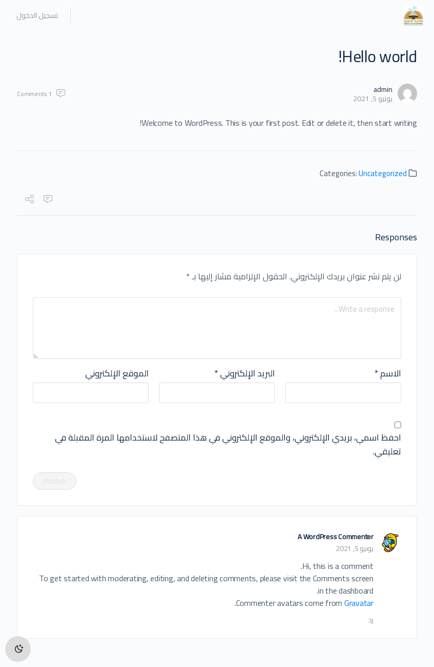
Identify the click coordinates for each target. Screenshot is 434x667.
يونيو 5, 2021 (372, 98)
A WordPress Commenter (335, 536)
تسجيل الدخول (37, 15)
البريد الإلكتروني (244, 373)
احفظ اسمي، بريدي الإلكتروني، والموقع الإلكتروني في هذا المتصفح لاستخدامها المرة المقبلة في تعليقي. (228, 445)
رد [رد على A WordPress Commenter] (370, 619)
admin (382, 89)
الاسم (387, 373)
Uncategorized (383, 173)
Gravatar (358, 603)
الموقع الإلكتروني (117, 373)
